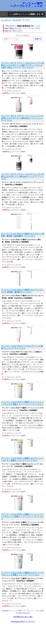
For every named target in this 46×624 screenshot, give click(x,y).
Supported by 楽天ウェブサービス (23, 621)
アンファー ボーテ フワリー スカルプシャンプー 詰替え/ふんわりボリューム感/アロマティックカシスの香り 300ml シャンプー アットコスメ (22, 65)
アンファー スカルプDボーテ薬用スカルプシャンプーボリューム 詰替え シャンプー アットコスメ (22, 574)
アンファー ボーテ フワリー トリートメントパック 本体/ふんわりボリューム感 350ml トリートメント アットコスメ (22, 118)
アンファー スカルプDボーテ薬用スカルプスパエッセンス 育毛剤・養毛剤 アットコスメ (22, 291)
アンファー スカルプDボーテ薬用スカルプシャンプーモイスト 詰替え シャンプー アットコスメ (22, 459)
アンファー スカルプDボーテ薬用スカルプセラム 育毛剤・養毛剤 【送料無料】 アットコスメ (22, 235)
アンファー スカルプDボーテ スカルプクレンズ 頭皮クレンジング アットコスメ (22, 347)
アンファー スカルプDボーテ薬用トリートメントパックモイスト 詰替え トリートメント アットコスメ (22, 403)
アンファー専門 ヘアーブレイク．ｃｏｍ (26, 5)
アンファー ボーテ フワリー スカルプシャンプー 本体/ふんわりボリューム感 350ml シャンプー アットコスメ (22, 176)
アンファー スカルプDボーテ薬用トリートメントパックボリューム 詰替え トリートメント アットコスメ (22, 516)
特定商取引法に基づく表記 (23, 617)
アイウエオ (17, 20)
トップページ (6, 20)
